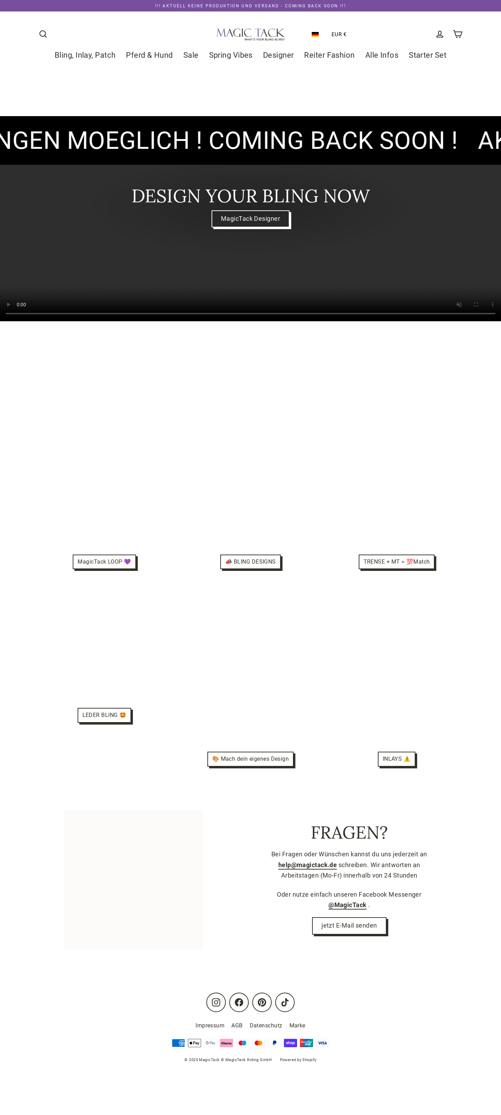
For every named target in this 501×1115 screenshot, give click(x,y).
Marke (297, 1025)
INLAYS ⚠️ (397, 759)
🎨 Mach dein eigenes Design (250, 759)
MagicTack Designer (250, 219)
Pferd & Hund (149, 55)
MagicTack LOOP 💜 (104, 561)
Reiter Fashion (329, 55)
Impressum (210, 1025)
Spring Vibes (231, 55)
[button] (317, 34)
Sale (191, 55)
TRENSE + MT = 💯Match (396, 561)
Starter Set (427, 55)
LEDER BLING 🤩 (104, 715)
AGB (236, 1025)
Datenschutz (266, 1025)
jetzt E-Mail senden (349, 926)
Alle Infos (382, 55)
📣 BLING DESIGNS (250, 561)
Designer (278, 55)
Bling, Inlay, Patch (85, 55)
